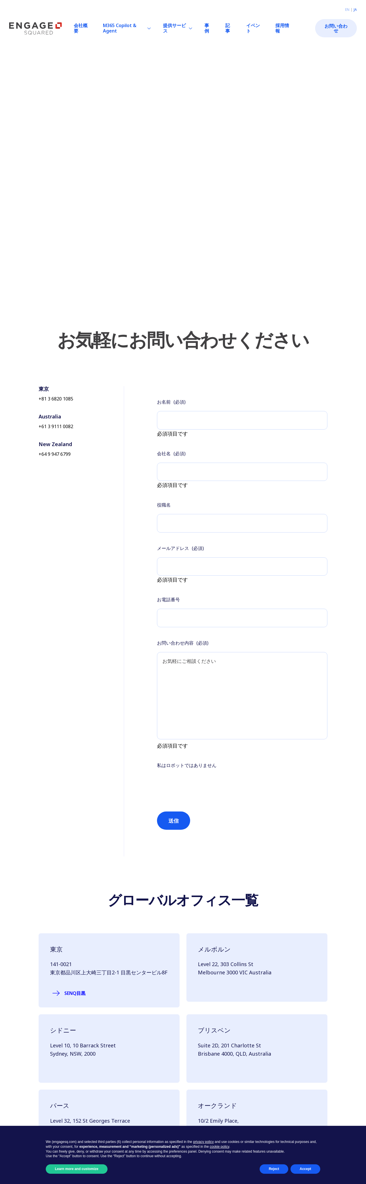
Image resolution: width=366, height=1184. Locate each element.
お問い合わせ (336, 28)
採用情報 (282, 28)
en (347, 9)
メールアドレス (180, 550)
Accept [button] (305, 1169)
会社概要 (80, 28)
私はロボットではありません (186, 774)
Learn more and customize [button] (76, 1169)
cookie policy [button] (219, 1147)
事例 (206, 28)
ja (355, 9)
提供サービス (174, 28)
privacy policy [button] (203, 1142)
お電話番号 (168, 602)
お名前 (171, 402)
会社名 (171, 454)
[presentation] (200, 789)
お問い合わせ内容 (182, 646)
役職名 (164, 506)
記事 (227, 28)
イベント (253, 28)
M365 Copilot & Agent (119, 28)
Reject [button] (274, 1169)
